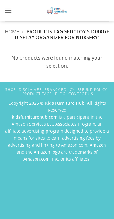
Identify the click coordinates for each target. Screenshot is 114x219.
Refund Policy (92, 89)
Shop (10, 89)
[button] (8, 10)
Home (12, 31)
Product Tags (37, 93)
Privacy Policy (59, 89)
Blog (60, 93)
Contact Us (80, 93)
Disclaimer (30, 89)
